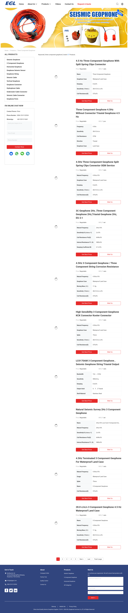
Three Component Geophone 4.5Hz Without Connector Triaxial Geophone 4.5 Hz (98, 113)
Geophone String (13, 74)
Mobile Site (62, 606)
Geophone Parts (12, 99)
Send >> (93, 597)
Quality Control (44, 580)
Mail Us (109, 101)
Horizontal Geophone (14, 67)
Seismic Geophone (13, 60)
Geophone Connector (14, 85)
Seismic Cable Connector (16, 95)
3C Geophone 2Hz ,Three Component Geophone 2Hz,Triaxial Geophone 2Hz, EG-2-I (96, 214)
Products (13, 50)
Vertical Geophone (13, 81)
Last (89, 559)
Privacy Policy (72, 606)
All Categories (67, 585)
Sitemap (54, 606)
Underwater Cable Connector (17, 92)
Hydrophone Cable (13, 88)
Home (6, 50)
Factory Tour (43, 577)
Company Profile (44, 573)
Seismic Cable (12, 77)
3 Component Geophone (15, 63)
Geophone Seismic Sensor (16, 70)
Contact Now (19, 147)
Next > (82, 559)
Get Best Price (87, 101)
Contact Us (43, 584)
